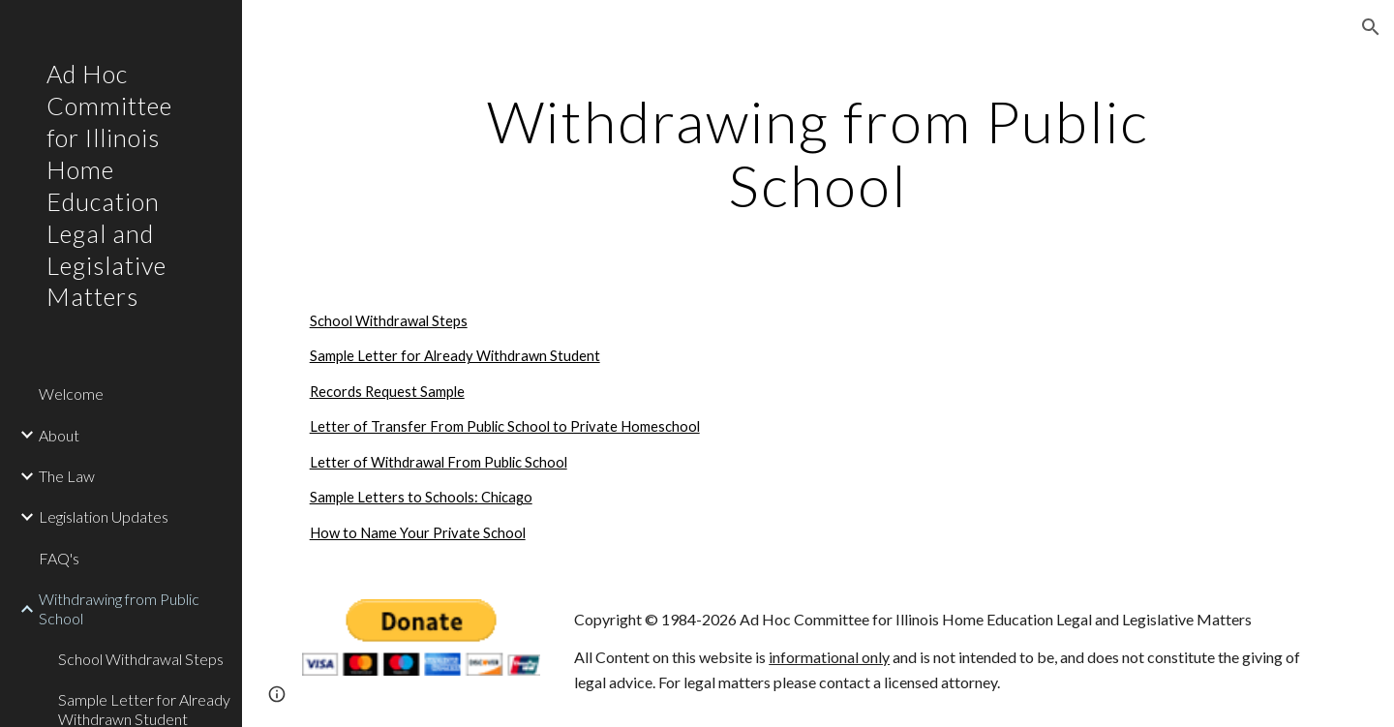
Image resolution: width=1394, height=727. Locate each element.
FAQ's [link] (59, 558)
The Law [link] (67, 476)
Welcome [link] (71, 393)
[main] (818, 153)
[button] (1371, 27)
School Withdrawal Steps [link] (141, 659)
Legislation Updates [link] (103, 516)
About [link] (59, 435)
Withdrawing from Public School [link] (119, 608)
